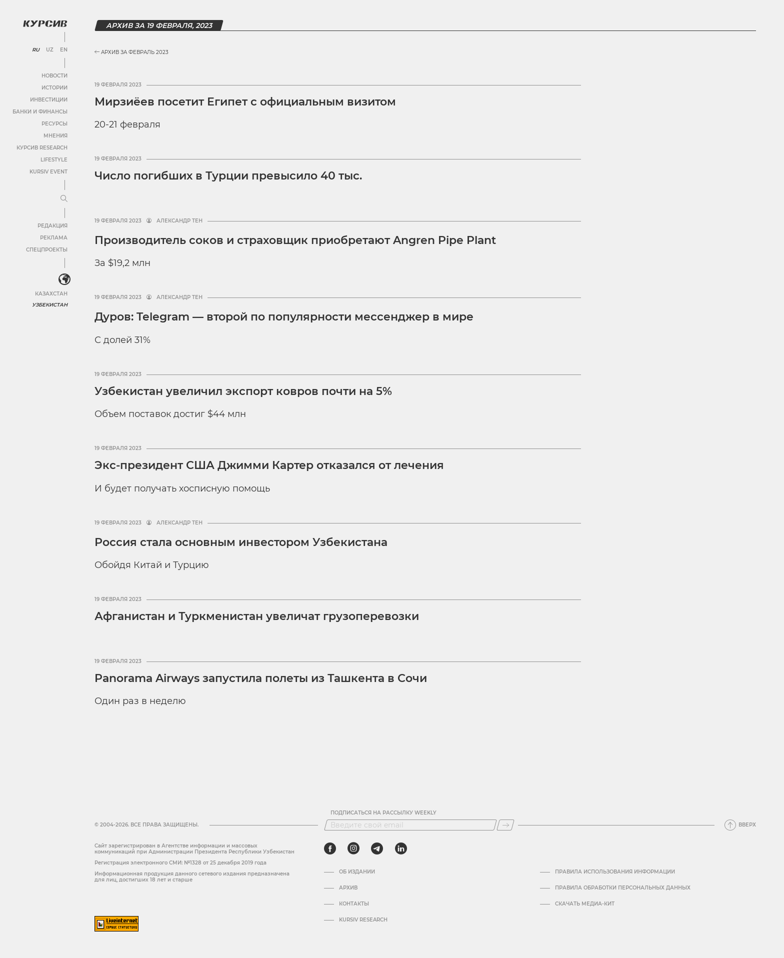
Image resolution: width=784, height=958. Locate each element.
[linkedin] (400, 848)
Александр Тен (179, 221)
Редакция (53, 225)
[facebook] (330, 848)
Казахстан (51, 293)
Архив (348, 888)
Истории (55, 87)
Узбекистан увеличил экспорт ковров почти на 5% (243, 391)
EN (64, 50)
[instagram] (354, 848)
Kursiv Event (49, 171)
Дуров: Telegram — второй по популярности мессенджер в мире (284, 317)
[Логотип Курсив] (45, 23)
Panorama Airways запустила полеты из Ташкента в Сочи (260, 678)
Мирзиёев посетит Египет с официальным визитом (245, 101)
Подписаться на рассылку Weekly (383, 813)
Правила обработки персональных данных (622, 888)
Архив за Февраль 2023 (131, 52)
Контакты (354, 904)
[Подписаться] (505, 825)
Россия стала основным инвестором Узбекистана (241, 542)
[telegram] (377, 848)
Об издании (357, 872)
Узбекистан (50, 305)
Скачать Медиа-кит (584, 904)
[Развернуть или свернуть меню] (64, 199)
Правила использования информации (615, 872)
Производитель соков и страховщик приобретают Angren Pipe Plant (295, 240)
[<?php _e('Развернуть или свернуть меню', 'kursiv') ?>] (64, 279)
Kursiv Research (363, 920)
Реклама (54, 237)
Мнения (56, 135)
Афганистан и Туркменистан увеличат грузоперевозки (256, 616)
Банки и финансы (40, 111)
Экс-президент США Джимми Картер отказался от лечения (269, 465)
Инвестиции (49, 99)
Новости (55, 75)
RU (36, 50)
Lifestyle (54, 159)
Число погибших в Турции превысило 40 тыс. (228, 175)
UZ (50, 50)
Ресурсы (55, 123)
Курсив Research (42, 147)
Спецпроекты (47, 249)
